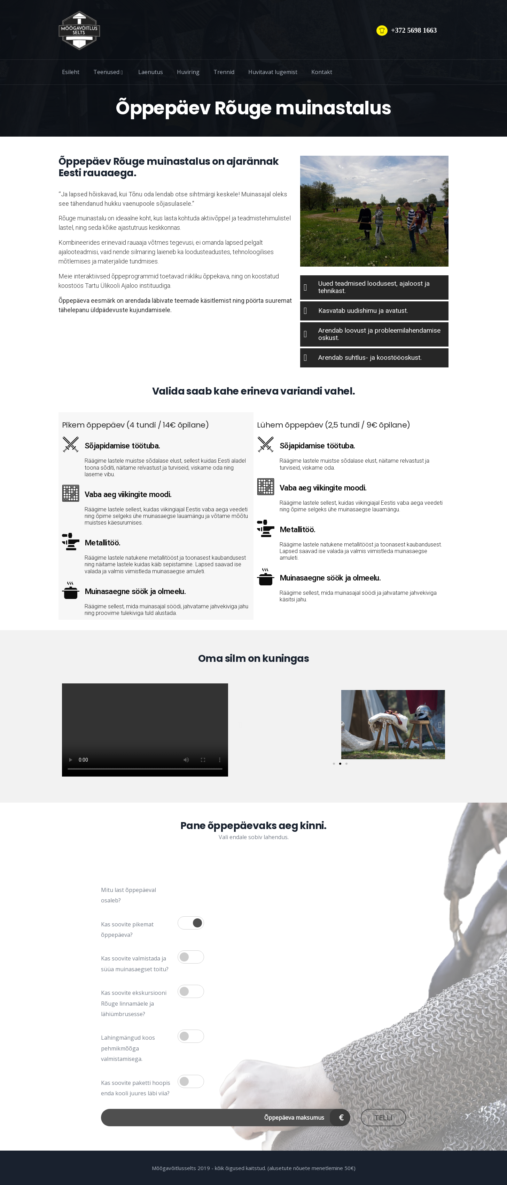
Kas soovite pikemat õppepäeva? (127, 929)
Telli (383, 1117)
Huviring (188, 72)
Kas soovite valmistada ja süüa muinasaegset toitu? (135, 964)
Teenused (108, 72)
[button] (240, 724)
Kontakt (321, 72)
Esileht (70, 72)
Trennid (223, 72)
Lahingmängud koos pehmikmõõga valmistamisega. (128, 1048)
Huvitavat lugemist (272, 72)
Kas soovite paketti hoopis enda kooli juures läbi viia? (135, 1088)
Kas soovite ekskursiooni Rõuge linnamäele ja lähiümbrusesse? (133, 1003)
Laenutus (150, 72)
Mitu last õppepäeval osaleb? (128, 895)
